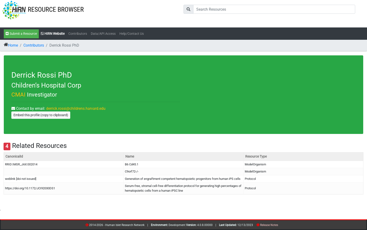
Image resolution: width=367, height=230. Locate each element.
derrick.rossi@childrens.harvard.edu (75, 108)
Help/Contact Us (131, 34)
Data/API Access (103, 34)
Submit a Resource (21, 34)
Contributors (77, 34)
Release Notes (269, 225)
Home (13, 45)
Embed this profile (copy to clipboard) (40, 115)
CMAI (18, 94)
